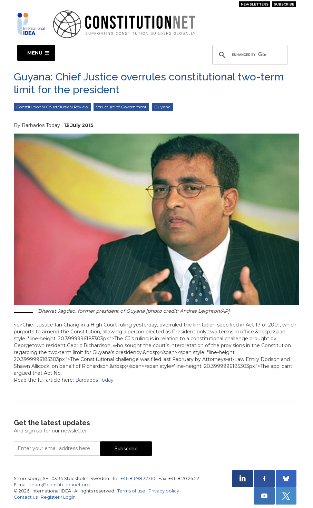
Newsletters (254, 4)
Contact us (26, 497)
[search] (249, 55)
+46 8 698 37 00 (137, 478)
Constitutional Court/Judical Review (52, 106)
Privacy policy (163, 491)
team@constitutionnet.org (60, 484)
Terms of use (131, 491)
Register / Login (58, 497)
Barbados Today (94, 380)
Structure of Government (121, 106)
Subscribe (284, 4)
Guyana (162, 106)
